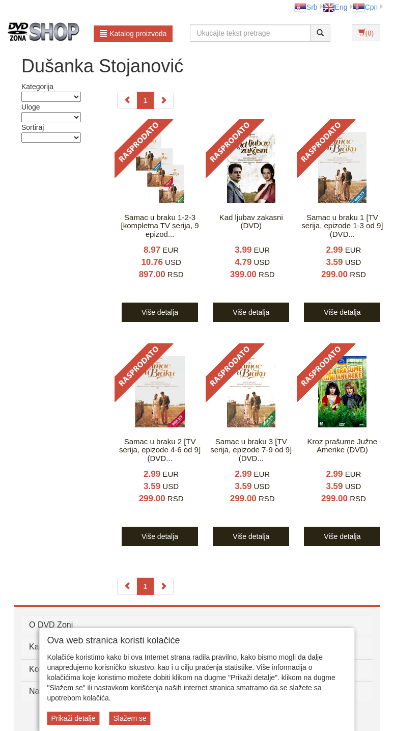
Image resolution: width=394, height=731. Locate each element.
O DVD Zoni (51, 624)
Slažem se (129, 718)
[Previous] (127, 100)
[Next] (163, 100)
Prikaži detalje (73, 718)
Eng (335, 7)
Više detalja (160, 312)
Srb (306, 7)
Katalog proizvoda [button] (133, 34)
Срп (365, 7)
